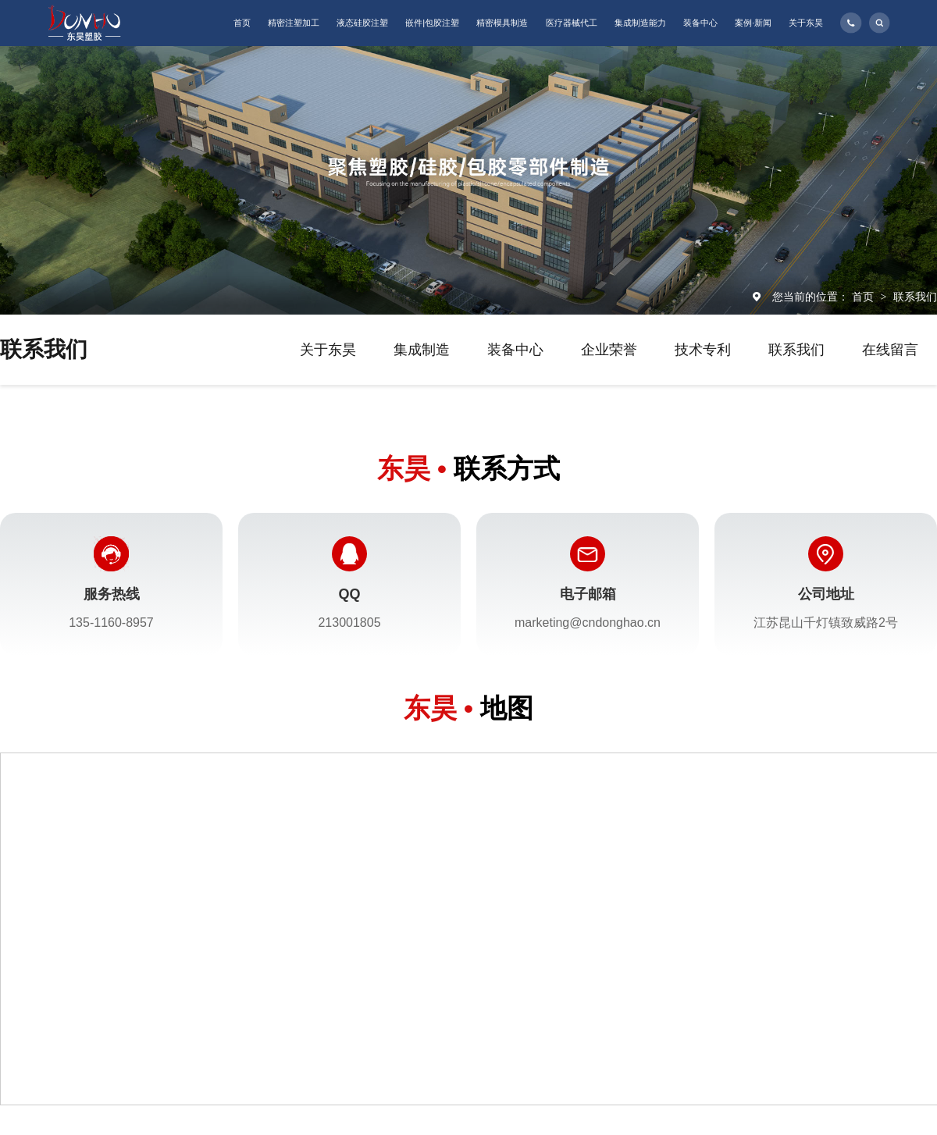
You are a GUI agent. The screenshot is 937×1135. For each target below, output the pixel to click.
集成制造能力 (640, 22)
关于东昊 (806, 22)
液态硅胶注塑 (362, 22)
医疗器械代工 (571, 22)
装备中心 (700, 22)
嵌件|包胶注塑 (432, 22)
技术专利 (703, 350)
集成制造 (422, 350)
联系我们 (915, 296)
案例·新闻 (753, 22)
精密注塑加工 (293, 22)
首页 (242, 22)
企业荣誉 (609, 350)
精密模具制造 (502, 22)
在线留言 (890, 350)
